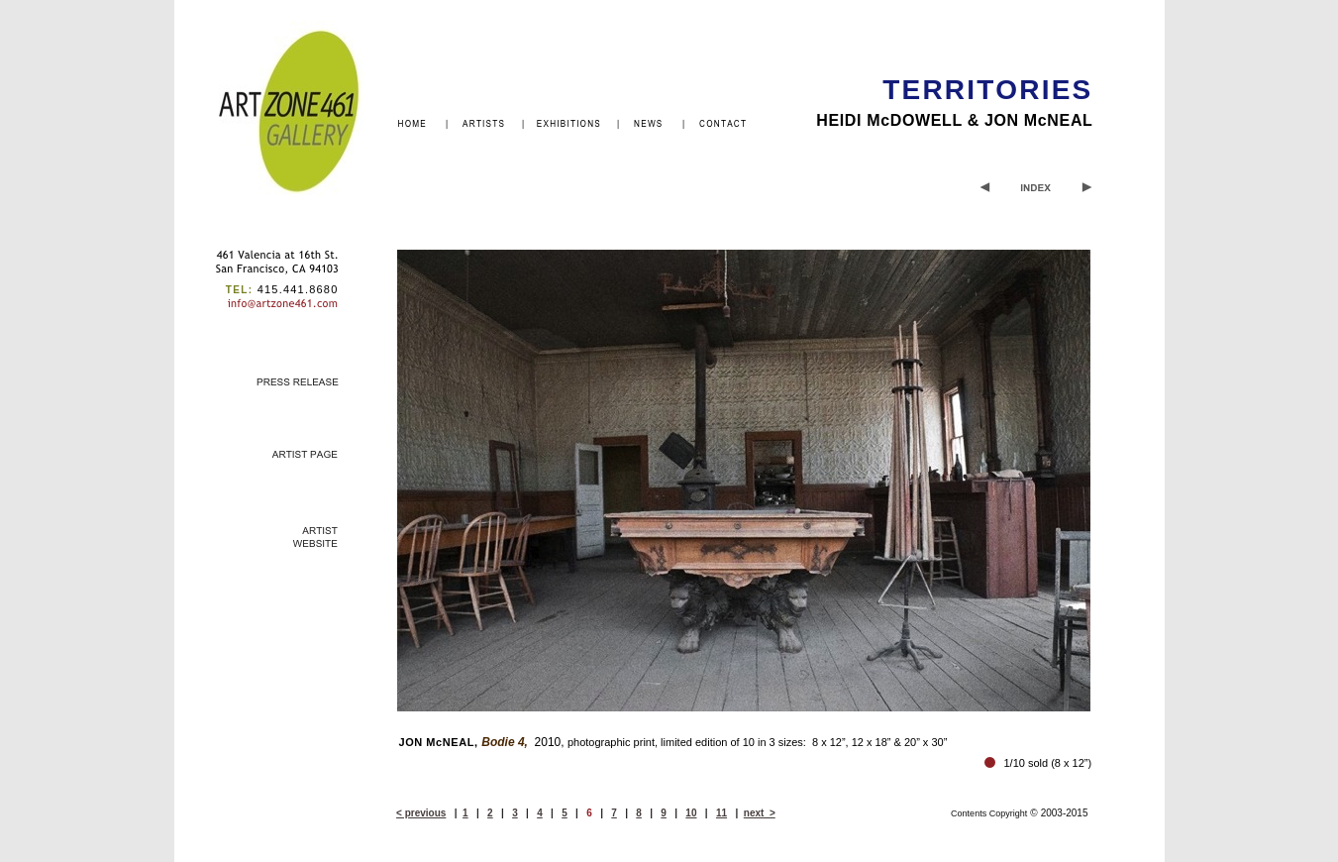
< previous (421, 813)
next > (759, 813)
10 (690, 813)
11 (721, 813)
